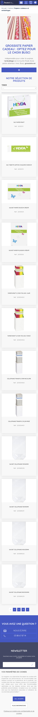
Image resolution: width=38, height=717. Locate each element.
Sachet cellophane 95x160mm (19, 464)
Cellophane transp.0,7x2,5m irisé (19, 421)
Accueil (4, 8)
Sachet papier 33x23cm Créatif (19, 207)
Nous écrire (15, 630)
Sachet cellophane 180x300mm (19, 592)
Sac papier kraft (19, 122)
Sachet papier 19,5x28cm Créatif (19, 250)
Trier (4, 85)
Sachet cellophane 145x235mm (19, 549)
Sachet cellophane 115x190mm (19, 507)
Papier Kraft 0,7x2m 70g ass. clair (19, 293)
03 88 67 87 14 (15, 635)
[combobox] (19, 88)
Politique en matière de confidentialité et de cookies (19, 712)
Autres (10, 8)
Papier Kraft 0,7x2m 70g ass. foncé (19, 336)
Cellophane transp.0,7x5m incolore (19, 378)
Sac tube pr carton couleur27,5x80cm (19, 165)
